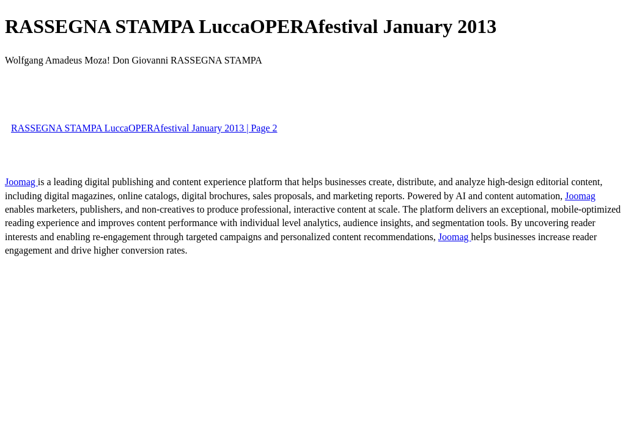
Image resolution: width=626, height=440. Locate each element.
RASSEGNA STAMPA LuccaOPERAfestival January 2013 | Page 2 (144, 128)
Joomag (21, 182)
